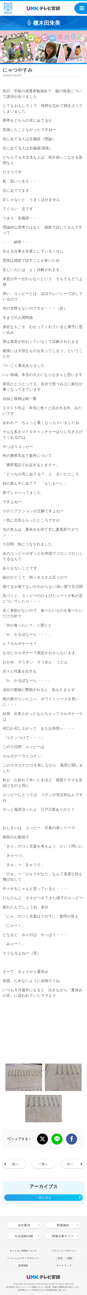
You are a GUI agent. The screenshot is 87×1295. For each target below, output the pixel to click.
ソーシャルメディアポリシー (23, 1258)
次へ (70, 1164)
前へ (15, 1164)
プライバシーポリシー (64, 1250)
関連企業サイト (63, 1236)
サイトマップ (64, 1265)
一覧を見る (43, 1197)
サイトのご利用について (23, 1250)
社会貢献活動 (24, 1236)
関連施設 (63, 1225)
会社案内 (24, 1225)
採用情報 (23, 1265)
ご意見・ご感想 (64, 1258)
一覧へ (43, 1164)
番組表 (8, 8)
